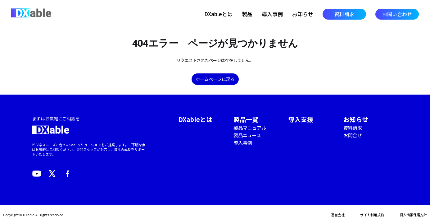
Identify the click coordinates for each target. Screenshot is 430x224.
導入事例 (272, 14)
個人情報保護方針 (413, 214)
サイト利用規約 (372, 214)
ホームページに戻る (215, 79)
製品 (247, 14)
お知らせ (302, 14)
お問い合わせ (397, 14)
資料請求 (344, 14)
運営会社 (338, 214)
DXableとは (218, 14)
